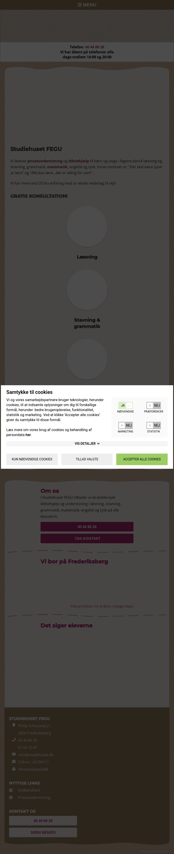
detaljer (87, 443)
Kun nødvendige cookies (32, 459)
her (28, 435)
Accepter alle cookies (142, 459)
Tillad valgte (87, 459)
